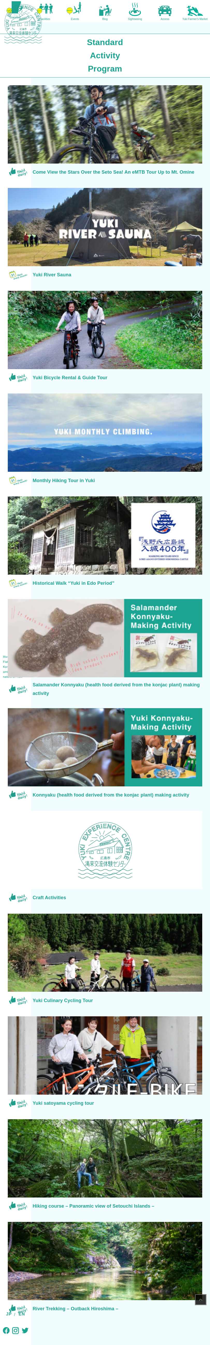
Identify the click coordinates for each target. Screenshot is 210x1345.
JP (9, 1314)
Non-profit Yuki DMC (86, 1318)
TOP (35, 1217)
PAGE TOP (200, 1300)
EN (22, 1314)
